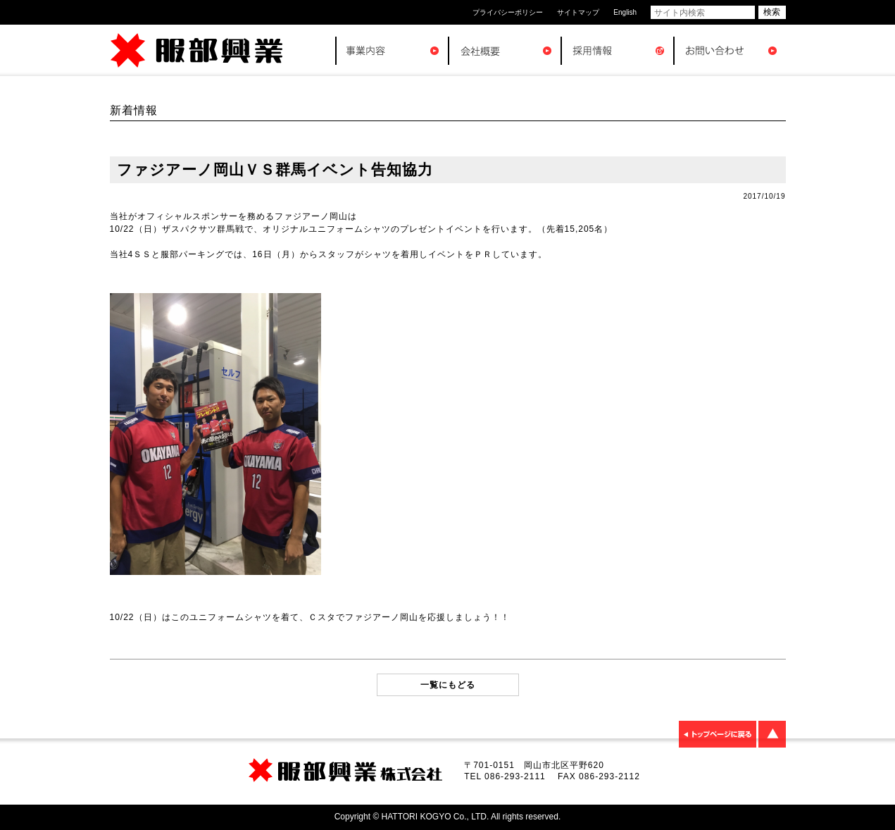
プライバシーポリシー (507, 12)
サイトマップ (578, 12)
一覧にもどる (447, 685)
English (625, 12)
